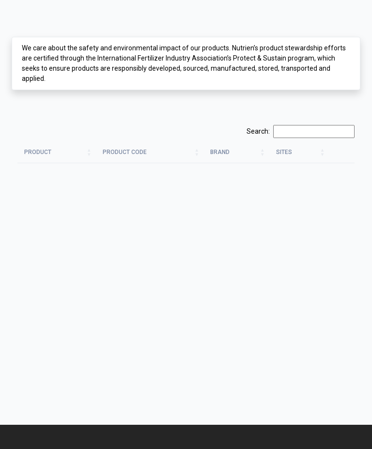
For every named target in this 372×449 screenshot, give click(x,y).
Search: (301, 131)
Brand (220, 152)
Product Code (125, 152)
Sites (284, 152)
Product (37, 152)
